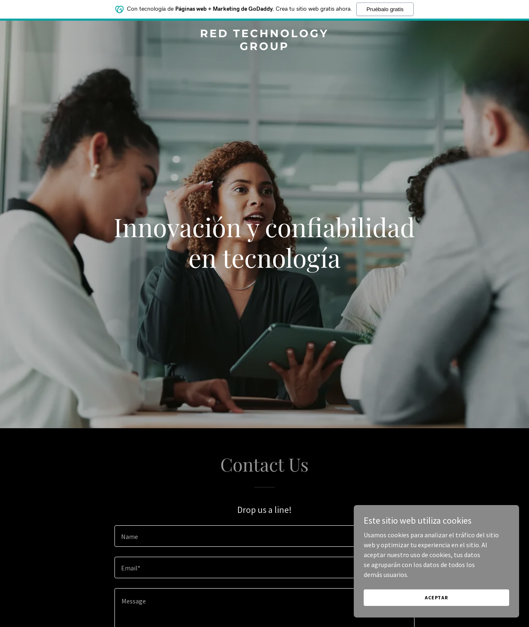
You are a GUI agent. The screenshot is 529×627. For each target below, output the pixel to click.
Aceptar (436, 609)
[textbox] (264, 536)
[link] (264, 47)
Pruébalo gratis (385, 8)
